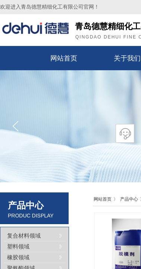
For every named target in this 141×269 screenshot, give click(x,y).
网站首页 (63, 58)
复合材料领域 (24, 236)
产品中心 (129, 199)
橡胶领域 (18, 257)
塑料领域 (18, 246)
